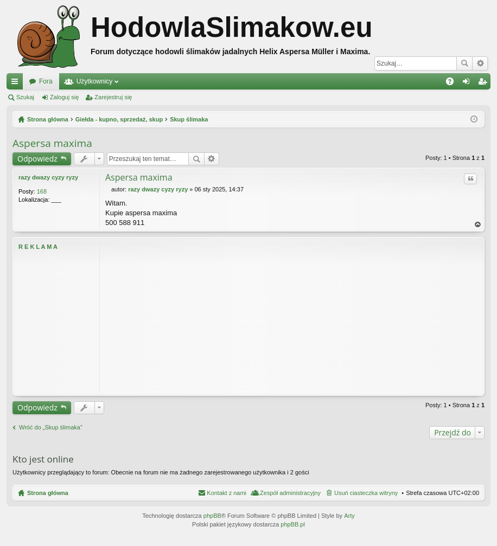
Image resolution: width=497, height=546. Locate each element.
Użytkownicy (95, 81)
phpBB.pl (293, 524)
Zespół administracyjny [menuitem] (290, 493)
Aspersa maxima (52, 143)
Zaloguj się (64, 97)
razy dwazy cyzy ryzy (48, 177)
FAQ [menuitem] (453, 83)
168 (42, 191)
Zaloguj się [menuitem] (468, 83)
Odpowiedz (37, 158)
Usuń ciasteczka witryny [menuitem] (366, 493)
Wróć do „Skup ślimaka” (50, 427)
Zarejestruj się (113, 97)
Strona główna (47, 493)
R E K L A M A (38, 246)
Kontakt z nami (226, 493)
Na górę (478, 224)
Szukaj (464, 63)
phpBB (212, 515)
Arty (349, 515)
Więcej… (17, 83)
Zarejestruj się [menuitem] (484, 83)
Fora (46, 81)
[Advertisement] (292, 316)
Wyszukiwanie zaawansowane (480, 63)
